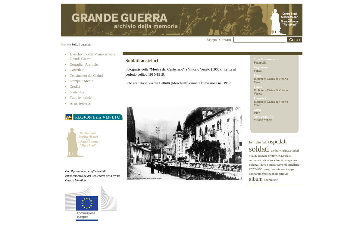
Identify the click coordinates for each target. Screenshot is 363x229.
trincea (286, 150)
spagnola (273, 173)
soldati (260, 149)
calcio (266, 160)
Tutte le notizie (81, 98)
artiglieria (293, 164)
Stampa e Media (81, 81)
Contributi (77, 70)
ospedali (277, 142)
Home (65, 44)
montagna (279, 169)
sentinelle (274, 155)
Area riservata (80, 103)
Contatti (225, 40)
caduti (295, 150)
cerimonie (255, 160)
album (256, 179)
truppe (290, 169)
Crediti (75, 86)
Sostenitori (78, 92)
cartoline (256, 169)
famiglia (255, 142)
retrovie (283, 173)
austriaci (285, 155)
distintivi (276, 150)
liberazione (271, 179)
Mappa (212, 40)
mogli (267, 169)
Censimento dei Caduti (86, 76)
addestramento (258, 173)
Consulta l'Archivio (84, 64)
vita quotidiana (258, 155)
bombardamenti (277, 164)
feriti (264, 142)
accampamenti (290, 160)
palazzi (254, 164)
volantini (275, 160)
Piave (263, 164)
